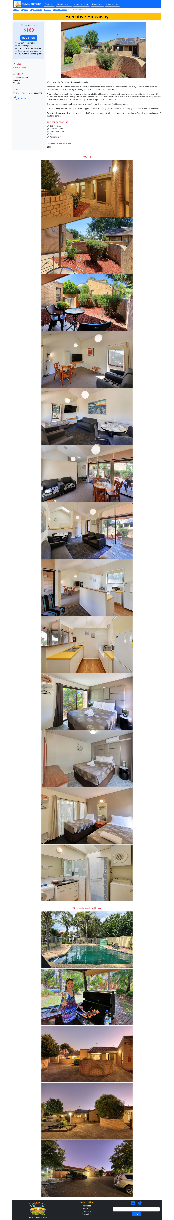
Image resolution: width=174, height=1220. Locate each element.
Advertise (87, 1206)
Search (136, 1214)
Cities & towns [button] (63, 4)
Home (16, 9)
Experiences (97, 4)
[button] (28, 38)
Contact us (87, 1211)
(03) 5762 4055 (19, 67)
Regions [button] (48, 4)
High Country (36, 9)
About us (87, 1208)
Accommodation (81, 4)
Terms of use (87, 1214)
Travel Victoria (27, 4)
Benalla (47, 9)
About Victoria (112, 4)
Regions (24, 9)
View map (19, 98)
